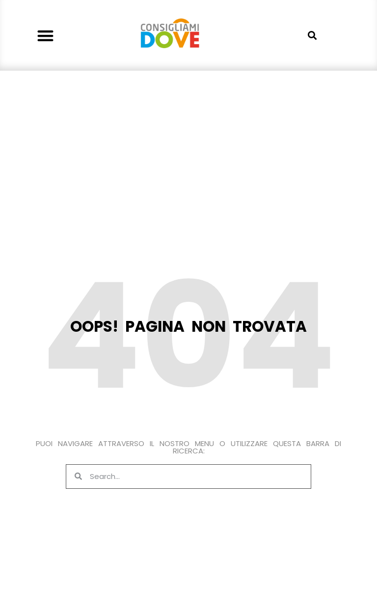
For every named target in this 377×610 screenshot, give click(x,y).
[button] (46, 36)
